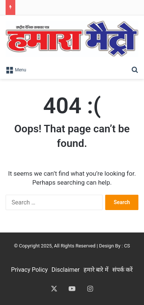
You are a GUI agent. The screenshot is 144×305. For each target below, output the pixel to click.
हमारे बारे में (96, 269)
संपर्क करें (122, 269)
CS (127, 246)
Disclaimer (65, 269)
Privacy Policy (29, 269)
